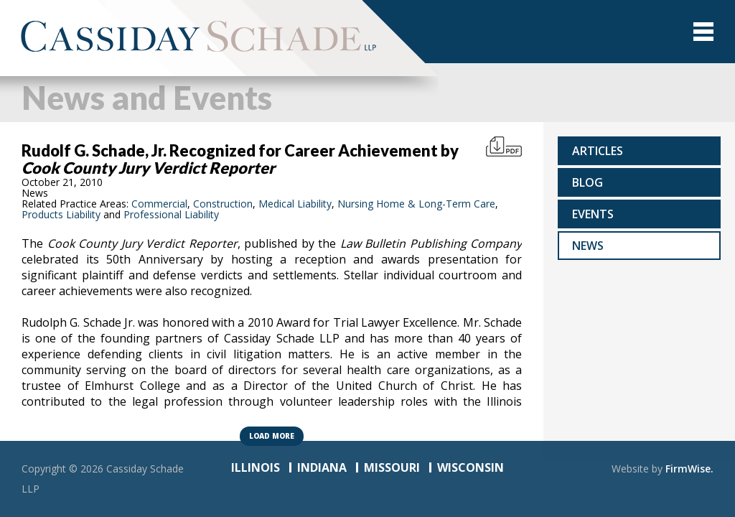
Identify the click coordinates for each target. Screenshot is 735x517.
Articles (597, 151)
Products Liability (61, 214)
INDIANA (322, 467)
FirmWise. (689, 468)
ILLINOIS (255, 467)
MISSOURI (392, 467)
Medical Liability (295, 203)
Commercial (159, 203)
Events (593, 214)
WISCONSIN (470, 467)
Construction (223, 203)
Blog (587, 182)
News (588, 245)
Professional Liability (171, 214)
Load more (271, 436)
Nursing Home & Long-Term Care (416, 203)
